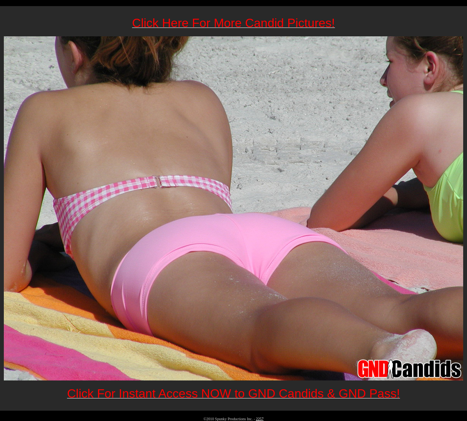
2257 (260, 419)
